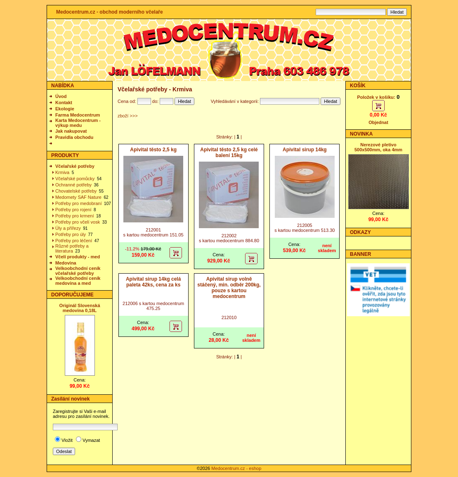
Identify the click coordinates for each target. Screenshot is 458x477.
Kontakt (63, 102)
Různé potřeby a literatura (72, 248)
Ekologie (64, 108)
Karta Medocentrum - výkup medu (78, 123)
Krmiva (62, 172)
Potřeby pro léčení (73, 240)
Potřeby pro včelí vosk (77, 221)
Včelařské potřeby (74, 166)
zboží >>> (128, 115)
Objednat (378, 122)
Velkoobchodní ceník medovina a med (77, 281)
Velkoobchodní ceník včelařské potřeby (77, 271)
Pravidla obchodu (74, 137)
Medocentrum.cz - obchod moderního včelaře (109, 12)
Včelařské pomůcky (74, 178)
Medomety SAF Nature (78, 197)
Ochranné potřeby (73, 184)
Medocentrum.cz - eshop (236, 468)
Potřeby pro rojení (73, 209)
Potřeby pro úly (70, 234)
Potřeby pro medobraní (78, 203)
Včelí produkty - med (77, 256)
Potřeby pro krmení (74, 215)
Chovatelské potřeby (76, 190)
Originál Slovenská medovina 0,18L (79, 308)
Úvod (61, 96)
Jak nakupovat (71, 131)
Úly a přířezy (68, 228)
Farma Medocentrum (77, 114)
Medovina (65, 262)
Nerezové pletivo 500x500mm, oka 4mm (378, 147)
